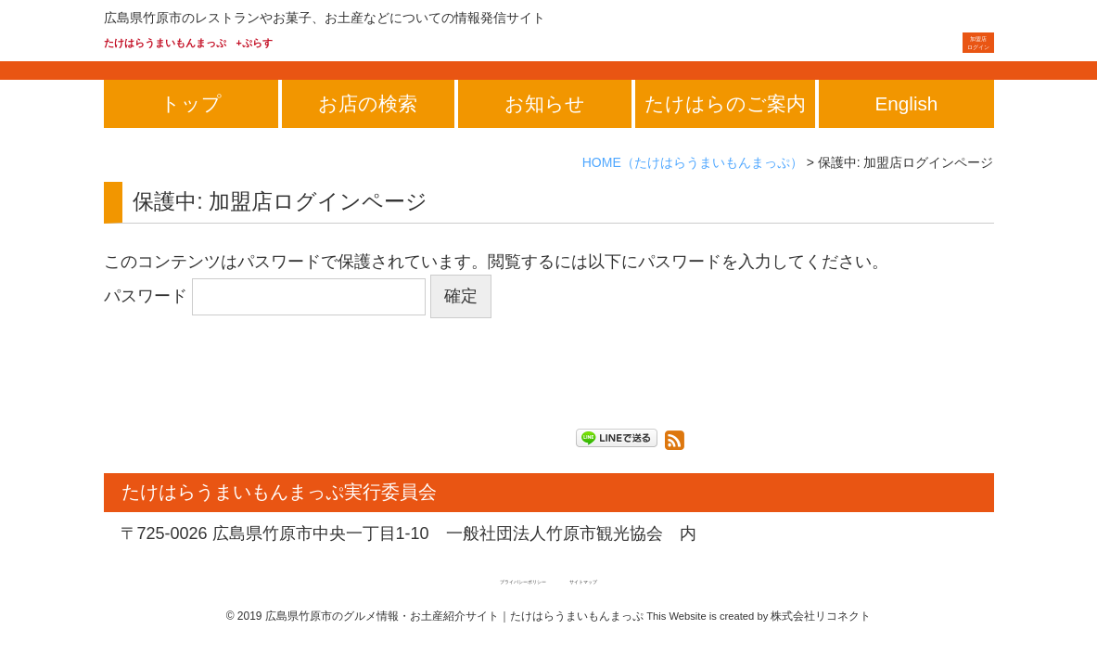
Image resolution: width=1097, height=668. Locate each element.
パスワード (265, 324)
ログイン (957, 55)
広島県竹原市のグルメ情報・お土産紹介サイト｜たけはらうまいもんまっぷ (454, 642)
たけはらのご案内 (725, 131)
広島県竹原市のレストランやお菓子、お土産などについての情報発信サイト (324, 17)
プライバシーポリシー (500, 607)
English (906, 131)
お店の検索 (367, 131)
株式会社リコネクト (821, 642)
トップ (191, 131)
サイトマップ (620, 607)
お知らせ (544, 131)
